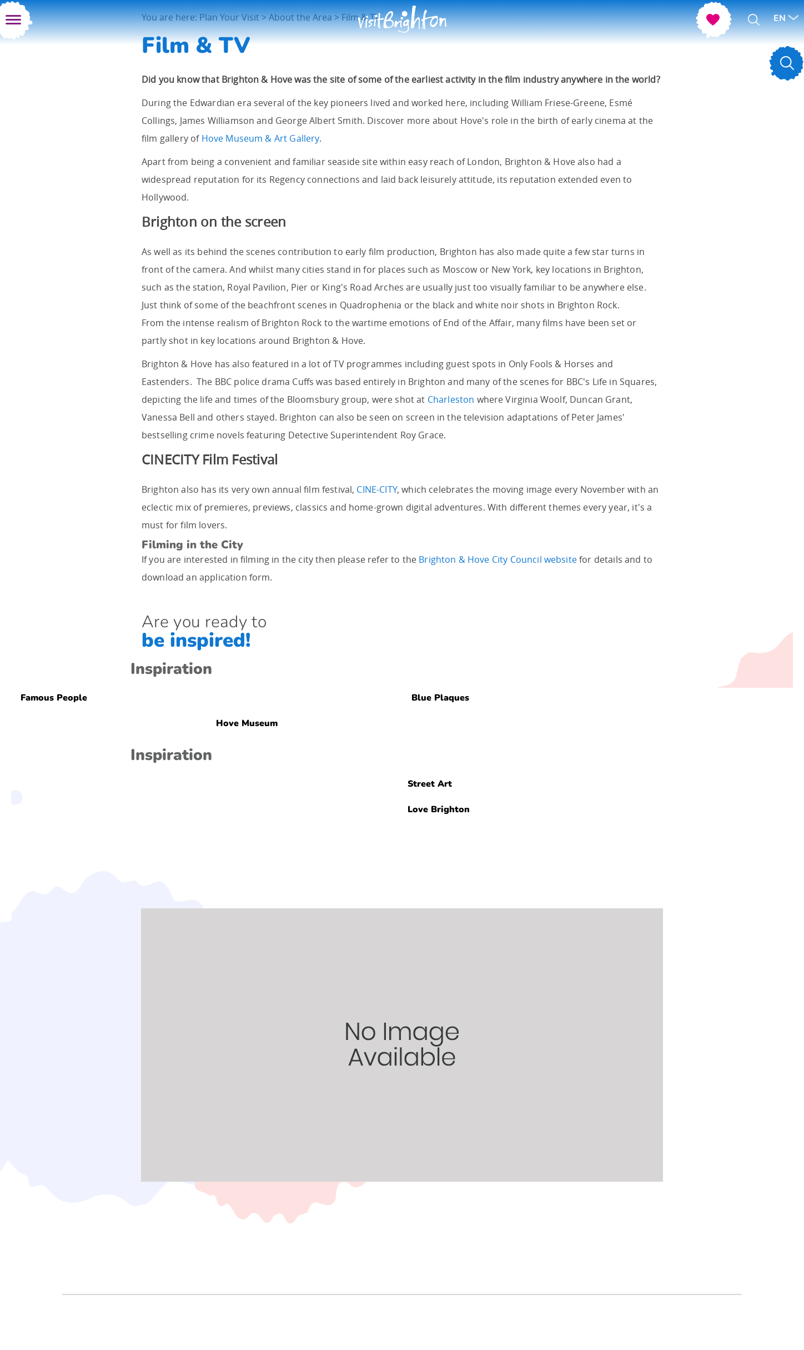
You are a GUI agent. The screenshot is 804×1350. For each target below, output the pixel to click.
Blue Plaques (440, 697)
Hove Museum (247, 723)
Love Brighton (439, 809)
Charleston (451, 399)
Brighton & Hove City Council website (498, 559)
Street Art (430, 783)
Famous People (54, 697)
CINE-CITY (376, 489)
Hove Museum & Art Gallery (260, 138)
